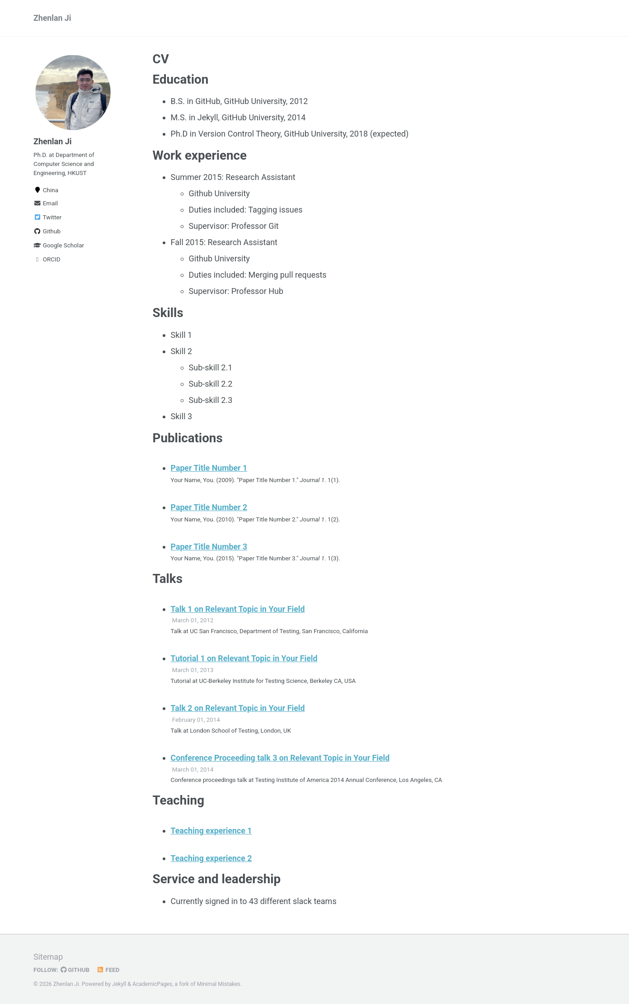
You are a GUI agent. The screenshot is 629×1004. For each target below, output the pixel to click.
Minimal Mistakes (219, 983)
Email (45, 205)
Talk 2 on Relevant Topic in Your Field (239, 707)
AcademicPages (152, 983)
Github (47, 233)
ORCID (47, 261)
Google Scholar (58, 247)
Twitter (47, 219)
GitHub (75, 969)
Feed (109, 969)
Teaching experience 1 (212, 830)
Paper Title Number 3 (210, 546)
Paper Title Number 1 (210, 469)
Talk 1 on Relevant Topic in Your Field (239, 608)
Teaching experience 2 (212, 857)
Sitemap (48, 956)
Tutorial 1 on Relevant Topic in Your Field (245, 658)
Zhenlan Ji (52, 18)
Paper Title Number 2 (210, 508)
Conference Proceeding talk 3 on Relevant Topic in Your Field (282, 757)
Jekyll (119, 983)
